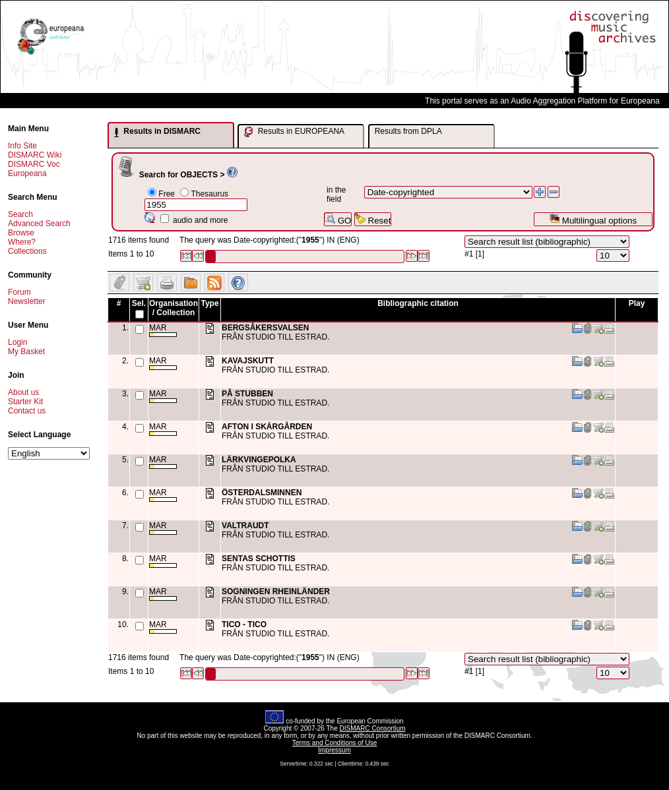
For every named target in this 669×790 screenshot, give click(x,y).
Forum (19, 292)
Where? (22, 242)
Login (17, 342)
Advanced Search (39, 223)
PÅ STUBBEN (247, 393)
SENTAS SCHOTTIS (259, 558)
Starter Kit (25, 401)
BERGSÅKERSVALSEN (265, 327)
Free (166, 193)
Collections (27, 251)
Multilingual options (593, 219)
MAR (163, 330)
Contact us (27, 410)
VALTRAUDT (245, 525)
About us (23, 392)
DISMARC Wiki (34, 155)
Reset (373, 219)
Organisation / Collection (173, 308)
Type (209, 303)
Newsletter (27, 301)
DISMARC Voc (34, 164)
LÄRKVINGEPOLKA (259, 459)
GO (338, 219)
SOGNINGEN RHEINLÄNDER (276, 591)
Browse (21, 232)
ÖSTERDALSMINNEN (262, 492)
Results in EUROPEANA (294, 132)
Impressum (334, 750)
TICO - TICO (244, 624)
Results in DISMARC (157, 132)
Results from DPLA (408, 131)
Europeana (27, 173)
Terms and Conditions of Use (334, 742)
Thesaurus (209, 193)
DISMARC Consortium (373, 728)
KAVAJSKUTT (248, 360)
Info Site (22, 145)
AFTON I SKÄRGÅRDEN (267, 426)
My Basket (26, 351)
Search (20, 214)
